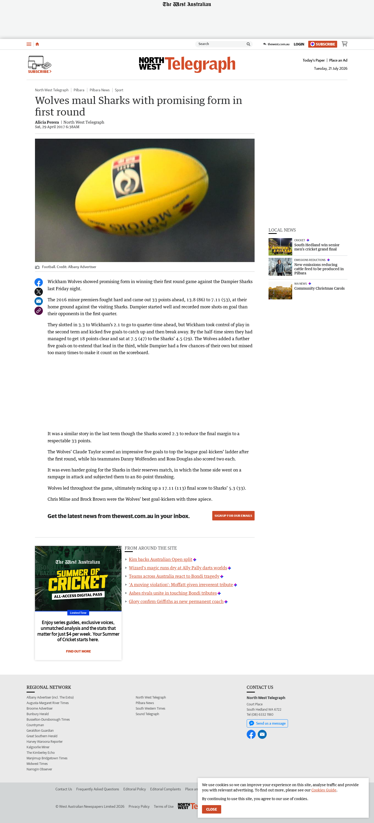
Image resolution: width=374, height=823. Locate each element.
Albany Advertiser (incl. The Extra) (50, 697)
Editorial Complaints (165, 789)
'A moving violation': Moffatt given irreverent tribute (181, 584)
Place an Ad (338, 60)
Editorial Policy (134, 789)
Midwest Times (37, 764)
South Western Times (150, 708)
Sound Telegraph (147, 714)
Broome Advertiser (40, 708)
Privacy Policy (139, 806)
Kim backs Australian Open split (160, 559)
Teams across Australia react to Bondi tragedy (174, 576)
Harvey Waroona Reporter (45, 742)
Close (211, 809)
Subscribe (322, 44)
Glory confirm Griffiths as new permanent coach (176, 601)
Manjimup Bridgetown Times (47, 758)
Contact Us (63, 789)
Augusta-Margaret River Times (48, 703)
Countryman (35, 725)
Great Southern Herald (42, 736)
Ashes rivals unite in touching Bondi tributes (173, 593)
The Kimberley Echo (41, 753)
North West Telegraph (51, 90)
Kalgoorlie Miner (38, 747)
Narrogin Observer (39, 769)
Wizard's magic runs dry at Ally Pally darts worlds (178, 567)
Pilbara (79, 90)
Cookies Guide (323, 790)
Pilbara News (100, 90)
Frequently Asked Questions (97, 789)
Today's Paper (314, 60)
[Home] (37, 44)
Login (299, 44)
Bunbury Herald (38, 714)
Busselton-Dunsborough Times (48, 719)
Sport (119, 90)
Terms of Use (164, 806)
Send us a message (267, 723)
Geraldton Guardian (40, 730)
